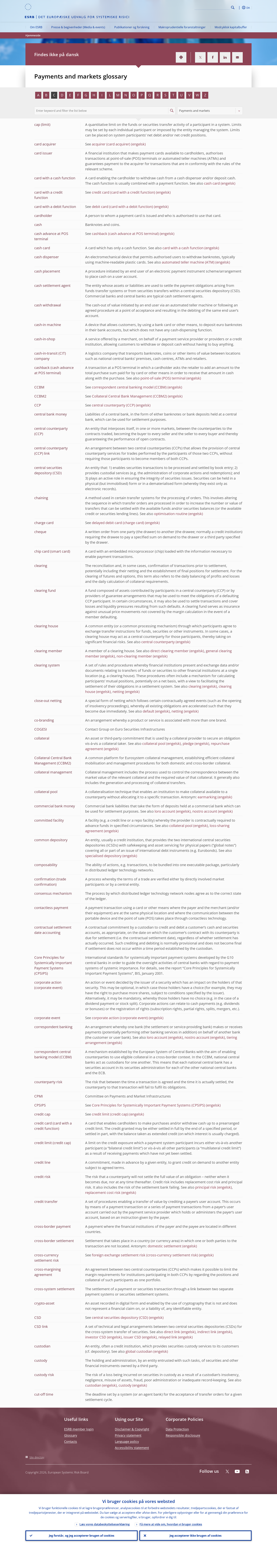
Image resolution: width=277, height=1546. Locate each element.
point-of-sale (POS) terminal (162, 378)
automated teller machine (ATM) (188, 262)
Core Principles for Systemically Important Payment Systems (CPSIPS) (148, 1105)
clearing (194, 686)
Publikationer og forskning (131, 27)
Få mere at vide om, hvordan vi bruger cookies (171, 1524)
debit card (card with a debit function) (122, 206)
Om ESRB (36, 27)
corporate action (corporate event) (120, 1017)
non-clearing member (134, 656)
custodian (93, 1385)
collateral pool (153, 743)
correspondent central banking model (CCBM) (129, 387)
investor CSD (95, 1337)
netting (118, 691)
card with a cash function (183, 248)
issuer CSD (132, 1337)
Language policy (127, 1441)
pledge (188, 743)
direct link (172, 1331)
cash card (212, 183)
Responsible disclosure (183, 1435)
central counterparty (158, 641)
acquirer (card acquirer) (111, 144)
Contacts (70, 1441)
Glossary (70, 1435)
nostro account (204, 811)
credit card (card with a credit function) (123, 192)
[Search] (212, 7)
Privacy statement (128, 1435)
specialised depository (103, 855)
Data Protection (177, 1429)
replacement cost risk (102, 1192)
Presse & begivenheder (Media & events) (78, 27)
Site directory (37, 1457)
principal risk (205, 1187)
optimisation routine (170, 513)
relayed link (167, 1337)
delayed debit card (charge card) (118, 522)
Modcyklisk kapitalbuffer (231, 27)
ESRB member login (79, 1429)
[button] (239, 8)
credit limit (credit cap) (110, 1114)
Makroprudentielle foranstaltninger (182, 27)
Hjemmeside (32, 35)
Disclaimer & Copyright (132, 1429)
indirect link (206, 1331)
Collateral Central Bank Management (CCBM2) (129, 396)
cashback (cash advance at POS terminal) (125, 233)
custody (125, 1385)
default (148, 711)
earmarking (207, 797)
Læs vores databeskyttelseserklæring (104, 1524)
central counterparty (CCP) (113, 405)
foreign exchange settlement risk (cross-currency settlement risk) (145, 1255)
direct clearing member (169, 650)
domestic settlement (164, 1246)
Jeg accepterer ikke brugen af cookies (196, 1536)
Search (233, 7)
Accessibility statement (132, 1448)
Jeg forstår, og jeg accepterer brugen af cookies (81, 1536)
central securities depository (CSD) (120, 1317)
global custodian (139, 1351)
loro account (165, 811)
